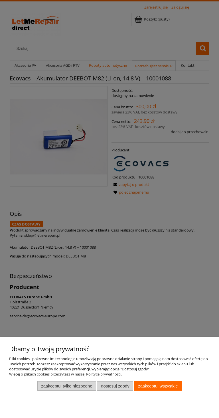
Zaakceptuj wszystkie (158, 385)
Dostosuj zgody (115, 385)
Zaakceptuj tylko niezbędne (66, 385)
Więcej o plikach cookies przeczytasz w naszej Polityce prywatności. (65, 374)
